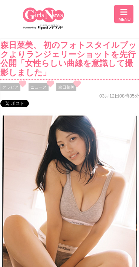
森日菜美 (66, 87)
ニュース (38, 87)
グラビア (10, 87)
